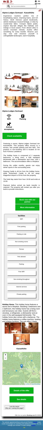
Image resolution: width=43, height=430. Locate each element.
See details (21, 399)
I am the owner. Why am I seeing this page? (14, 407)
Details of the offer (21, 391)
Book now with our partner (27, 201)
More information (27, 207)
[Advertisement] (21, 55)
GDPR (33, 425)
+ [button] (5, 355)
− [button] (5, 358)
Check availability (14, 136)
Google (35, 422)
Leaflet (27, 384)
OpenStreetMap (35, 384)
